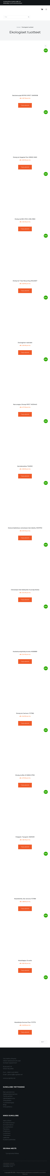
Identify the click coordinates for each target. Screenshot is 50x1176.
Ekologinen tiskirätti (25, 342)
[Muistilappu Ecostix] (25, 936)
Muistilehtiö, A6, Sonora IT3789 (25, 899)
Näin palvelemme (8, 1092)
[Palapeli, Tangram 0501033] (25, 812)
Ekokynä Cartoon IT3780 (25, 713)
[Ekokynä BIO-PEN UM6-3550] (25, 194)
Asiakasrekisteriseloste (10, 1094)
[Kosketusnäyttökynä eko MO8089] (25, 627)
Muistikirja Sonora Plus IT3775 (25, 1022)
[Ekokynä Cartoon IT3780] (25, 688)
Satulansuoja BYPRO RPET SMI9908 (25, 95)
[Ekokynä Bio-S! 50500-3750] (25, 750)
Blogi (4, 1104)
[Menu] (46, 9)
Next (43, 1041)
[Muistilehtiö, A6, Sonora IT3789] (25, 874)
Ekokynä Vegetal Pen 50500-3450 (25, 157)
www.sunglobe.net (9, 1078)
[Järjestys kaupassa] (45, 46)
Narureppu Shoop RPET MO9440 (25, 404)
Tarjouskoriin (25, 105)
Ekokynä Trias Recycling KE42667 (25, 281)
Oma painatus (7, 1107)
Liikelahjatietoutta (9, 1098)
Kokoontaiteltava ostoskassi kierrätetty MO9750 (25, 528)
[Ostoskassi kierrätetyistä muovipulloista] (25, 565)
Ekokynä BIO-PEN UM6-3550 (25, 219)
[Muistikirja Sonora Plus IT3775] (25, 997)
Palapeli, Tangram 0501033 (25, 837)
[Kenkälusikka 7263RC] (25, 441)
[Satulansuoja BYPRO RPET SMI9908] (25, 70)
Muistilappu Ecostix (25, 960)
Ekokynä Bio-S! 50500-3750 (25, 775)
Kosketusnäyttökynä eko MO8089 (25, 651)
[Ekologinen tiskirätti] (25, 318)
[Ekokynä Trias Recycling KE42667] (25, 256)
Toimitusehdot (8, 1096)
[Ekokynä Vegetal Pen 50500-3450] (25, 132)
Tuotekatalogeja (8, 1102)
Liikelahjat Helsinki (8, 1163)
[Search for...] (15, 16)
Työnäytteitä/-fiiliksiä (12, 1153)
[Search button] (28, 16)
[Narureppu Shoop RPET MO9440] (25, 379)
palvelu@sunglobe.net (15, 1074)
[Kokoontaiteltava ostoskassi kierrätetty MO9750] (25, 503)
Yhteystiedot (7, 1100)
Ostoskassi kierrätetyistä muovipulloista (25, 590)
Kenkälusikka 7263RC (25, 466)
